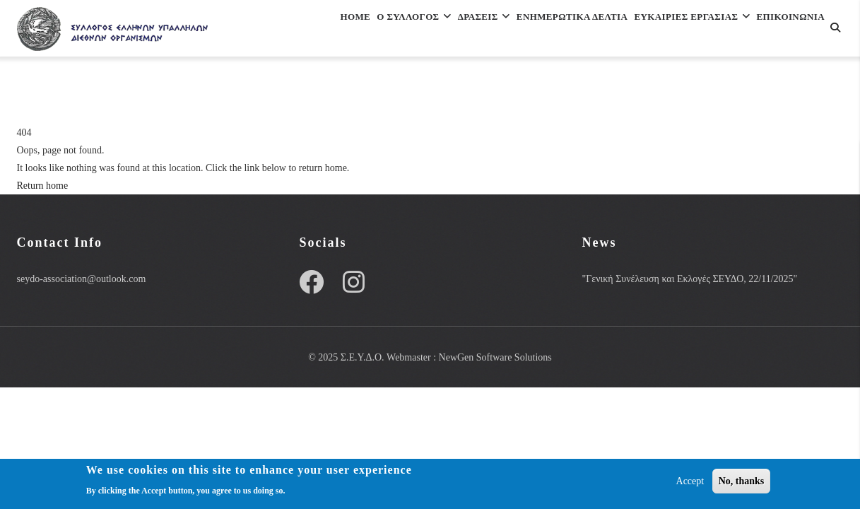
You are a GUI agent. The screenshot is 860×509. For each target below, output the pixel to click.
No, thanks (742, 481)
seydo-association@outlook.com (81, 279)
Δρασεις (439, 30)
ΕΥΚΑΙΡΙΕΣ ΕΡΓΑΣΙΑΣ (682, 30)
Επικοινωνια (302, 92)
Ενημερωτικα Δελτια (543, 30)
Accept (690, 481)
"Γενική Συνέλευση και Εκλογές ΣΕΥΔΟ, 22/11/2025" (689, 279)
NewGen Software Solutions (495, 357)
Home (282, 30)
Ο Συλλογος (354, 30)
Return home (43, 185)
